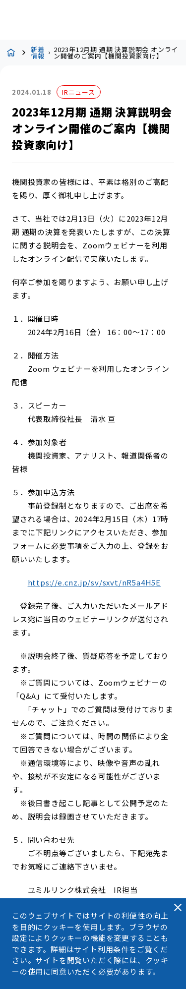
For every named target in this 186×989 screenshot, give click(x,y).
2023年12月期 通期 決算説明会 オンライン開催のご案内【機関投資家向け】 (116, 52)
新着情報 (38, 52)
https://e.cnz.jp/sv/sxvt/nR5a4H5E (94, 582)
